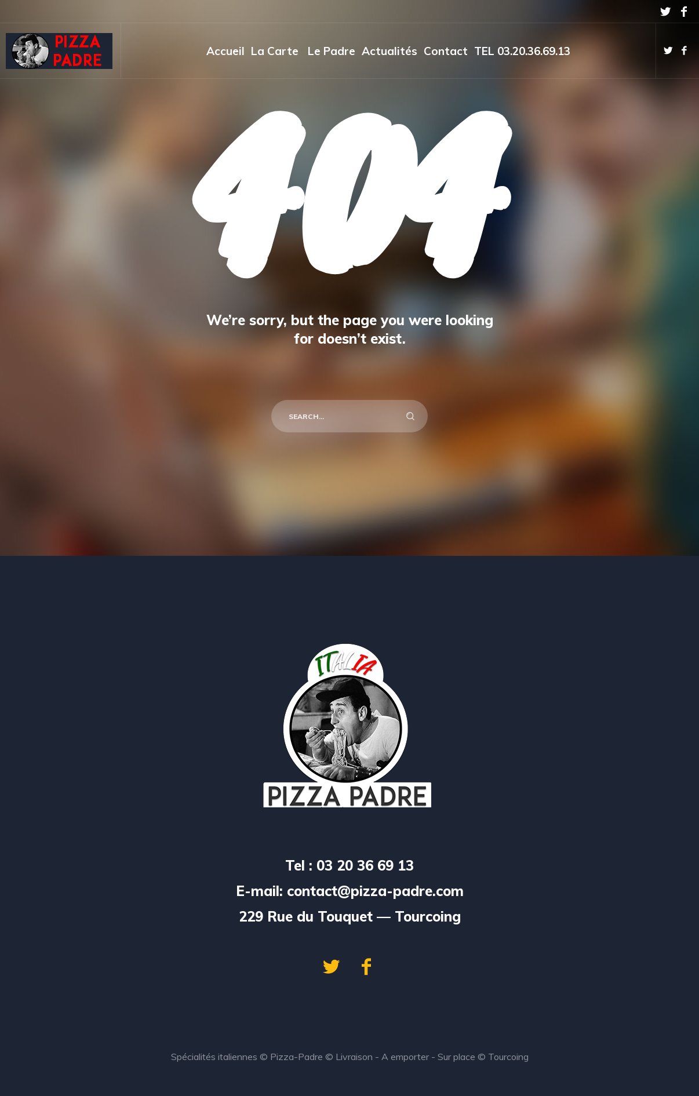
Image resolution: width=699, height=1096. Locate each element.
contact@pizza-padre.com (375, 891)
